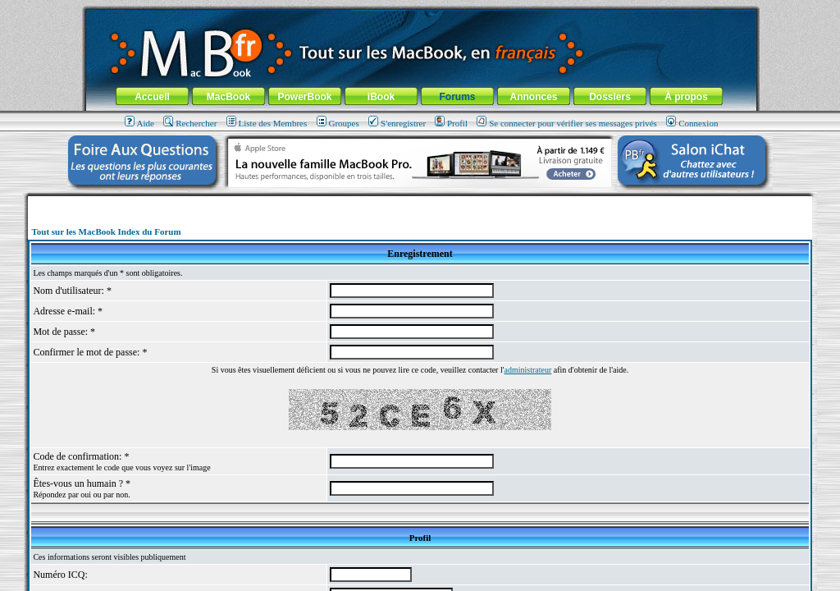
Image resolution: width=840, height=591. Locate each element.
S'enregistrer (397, 123)
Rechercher (190, 123)
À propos (686, 97)
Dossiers (610, 97)
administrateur (528, 369)
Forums (457, 97)
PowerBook (304, 97)
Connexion (692, 123)
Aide (139, 123)
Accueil (152, 97)
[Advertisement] (420, 202)
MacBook (228, 97)
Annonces (533, 97)
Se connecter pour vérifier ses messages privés (567, 123)
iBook (381, 97)
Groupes (338, 123)
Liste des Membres (267, 123)
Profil (451, 123)
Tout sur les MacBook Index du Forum (105, 231)
